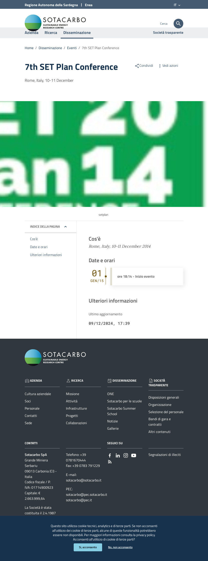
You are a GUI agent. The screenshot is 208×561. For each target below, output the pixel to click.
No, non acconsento (121, 547)
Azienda (31, 44)
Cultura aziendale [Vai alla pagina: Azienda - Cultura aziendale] (38, 405)
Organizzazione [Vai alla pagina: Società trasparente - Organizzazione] (159, 415)
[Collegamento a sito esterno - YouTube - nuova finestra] (133, 466)
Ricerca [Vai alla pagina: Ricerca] (74, 391)
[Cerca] (178, 23)
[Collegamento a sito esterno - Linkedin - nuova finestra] (117, 466)
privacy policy (112, 533)
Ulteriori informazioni (46, 265)
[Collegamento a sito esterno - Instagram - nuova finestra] (125, 466)
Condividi (144, 76)
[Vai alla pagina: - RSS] (109, 472)
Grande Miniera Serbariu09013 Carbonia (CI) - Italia (41, 479)
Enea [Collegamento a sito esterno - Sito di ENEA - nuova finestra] (88, 4)
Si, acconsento (87, 547)
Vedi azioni (167, 76)
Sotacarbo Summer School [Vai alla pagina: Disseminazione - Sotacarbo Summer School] (121, 422)
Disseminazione (77, 44)
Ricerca (51, 44)
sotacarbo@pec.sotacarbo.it (86, 505)
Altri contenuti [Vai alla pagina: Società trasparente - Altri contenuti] (159, 443)
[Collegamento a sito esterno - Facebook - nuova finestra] (109, 466)
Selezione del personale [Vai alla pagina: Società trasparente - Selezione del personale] (166, 422)
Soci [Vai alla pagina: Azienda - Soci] (28, 412)
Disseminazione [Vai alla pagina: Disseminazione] (122, 391)
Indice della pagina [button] (45, 237)
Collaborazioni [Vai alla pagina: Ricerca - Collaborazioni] (76, 434)
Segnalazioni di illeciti (164, 465)
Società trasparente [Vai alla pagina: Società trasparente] (168, 43)
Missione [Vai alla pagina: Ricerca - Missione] (72, 405)
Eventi (72, 59)
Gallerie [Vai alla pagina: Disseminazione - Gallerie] (113, 439)
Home (29, 59)
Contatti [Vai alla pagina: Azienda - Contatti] (31, 426)
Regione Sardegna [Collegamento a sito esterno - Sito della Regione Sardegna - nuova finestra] (51, 4)
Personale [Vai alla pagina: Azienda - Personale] (32, 419)
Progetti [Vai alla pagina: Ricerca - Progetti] (72, 426)
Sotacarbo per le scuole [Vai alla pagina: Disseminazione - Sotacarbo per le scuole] (124, 412)
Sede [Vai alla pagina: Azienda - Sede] (28, 434)
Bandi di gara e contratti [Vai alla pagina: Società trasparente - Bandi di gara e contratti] (159, 432)
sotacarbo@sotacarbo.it (83, 491)
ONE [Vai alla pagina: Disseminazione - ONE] (110, 405)
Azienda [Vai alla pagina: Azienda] (33, 391)
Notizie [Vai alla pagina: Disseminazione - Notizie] (112, 432)
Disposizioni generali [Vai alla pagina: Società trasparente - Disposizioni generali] (163, 408)
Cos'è (34, 250)
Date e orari (39, 258)
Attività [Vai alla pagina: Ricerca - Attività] (71, 412)
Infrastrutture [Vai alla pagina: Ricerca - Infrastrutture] (76, 419)
